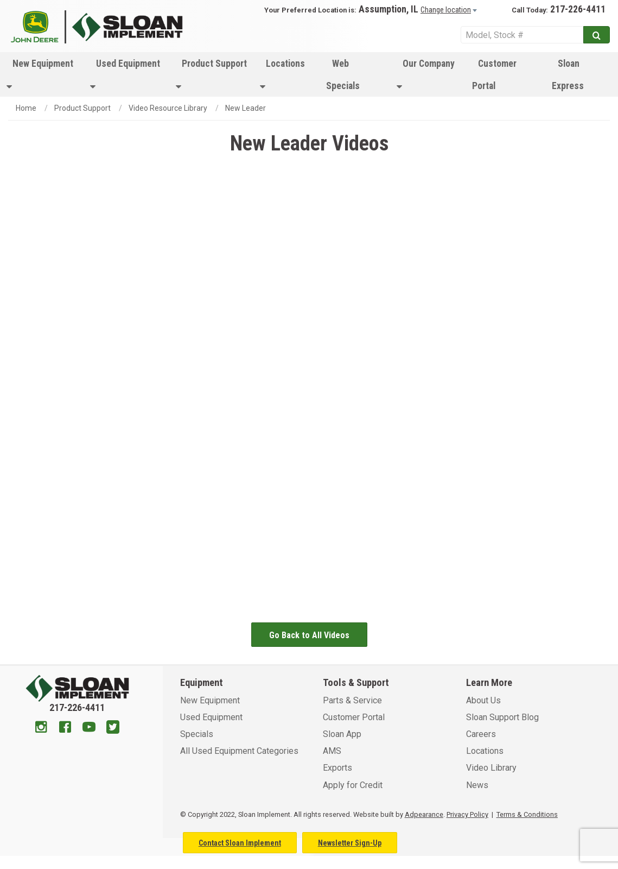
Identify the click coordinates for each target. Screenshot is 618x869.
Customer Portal (494, 74)
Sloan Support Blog (502, 717)
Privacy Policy (467, 814)
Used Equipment (125, 74)
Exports (337, 768)
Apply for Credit (353, 785)
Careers (481, 734)
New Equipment (40, 74)
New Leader (245, 108)
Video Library (491, 768)
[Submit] (596, 34)
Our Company (426, 74)
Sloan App (342, 734)
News (477, 785)
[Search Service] (522, 34)
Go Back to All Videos (309, 635)
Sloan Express (568, 74)
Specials (196, 734)
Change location (446, 9)
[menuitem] (42, 74)
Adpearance (424, 814)
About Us (483, 700)
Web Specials (343, 74)
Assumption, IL (388, 9)
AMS (332, 751)
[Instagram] (41, 728)
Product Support (211, 74)
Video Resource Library (168, 108)
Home (26, 108)
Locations (282, 74)
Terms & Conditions (527, 814)
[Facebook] (65, 728)
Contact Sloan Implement (240, 843)
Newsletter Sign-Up (349, 843)
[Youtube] (88, 728)
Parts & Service (352, 700)
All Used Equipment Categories (239, 751)
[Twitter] (112, 728)
